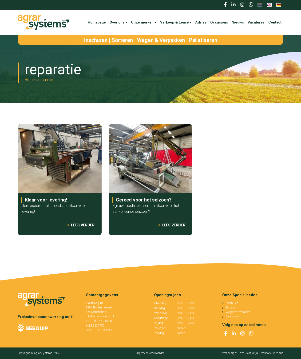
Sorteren (231, 307)
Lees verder (81, 225)
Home (30, 80)
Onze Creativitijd (248, 353)
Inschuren (232, 303)
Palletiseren (233, 316)
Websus (278, 353)
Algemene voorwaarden (150, 353)
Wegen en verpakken (238, 312)
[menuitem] (260, 5)
